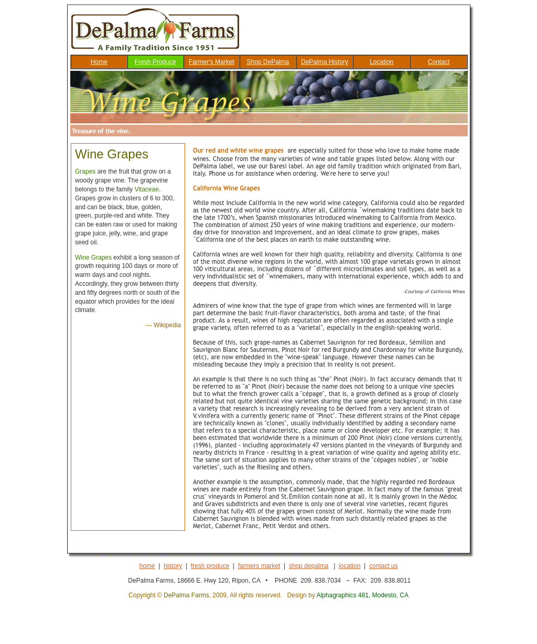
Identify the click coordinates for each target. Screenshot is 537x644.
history (173, 566)
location (349, 566)
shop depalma (308, 566)
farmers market (259, 566)
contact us (383, 566)
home (147, 566)
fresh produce (210, 566)
